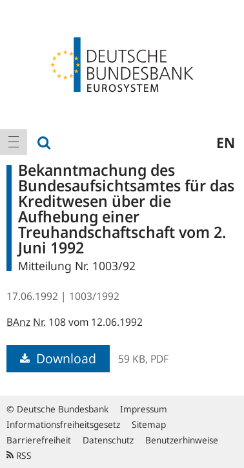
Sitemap (149, 424)
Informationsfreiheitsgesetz (63, 424)
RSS (19, 455)
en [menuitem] (225, 142)
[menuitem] (13, 142)
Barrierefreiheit (38, 440)
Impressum (143, 409)
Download (58, 358)
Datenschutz (108, 440)
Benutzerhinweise (181, 440)
